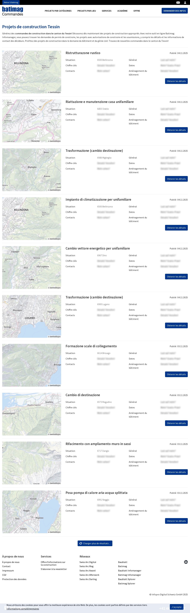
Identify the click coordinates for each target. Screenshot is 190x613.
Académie (122, 10)
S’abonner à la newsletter (54, 569)
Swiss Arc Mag (87, 566)
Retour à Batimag (11, 2)
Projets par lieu (86, 10)
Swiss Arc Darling (88, 579)
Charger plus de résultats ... (94, 543)
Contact (6, 566)
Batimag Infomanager (129, 574)
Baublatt (122, 562)
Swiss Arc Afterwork (89, 574)
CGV (4, 574)
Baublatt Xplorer (126, 579)
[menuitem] (58, 11)
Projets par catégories (58, 10)
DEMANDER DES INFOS (175, 10)
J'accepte (177, 606)
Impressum (8, 570)
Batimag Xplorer (126, 583)
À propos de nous (10, 562)
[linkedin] (186, 562)
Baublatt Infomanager (129, 570)
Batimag (122, 566)
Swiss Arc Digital (88, 562)
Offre (136, 10)
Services (106, 10)
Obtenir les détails (176, 81)
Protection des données (14, 579)
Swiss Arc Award (87, 570)
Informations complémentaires (23, 608)
